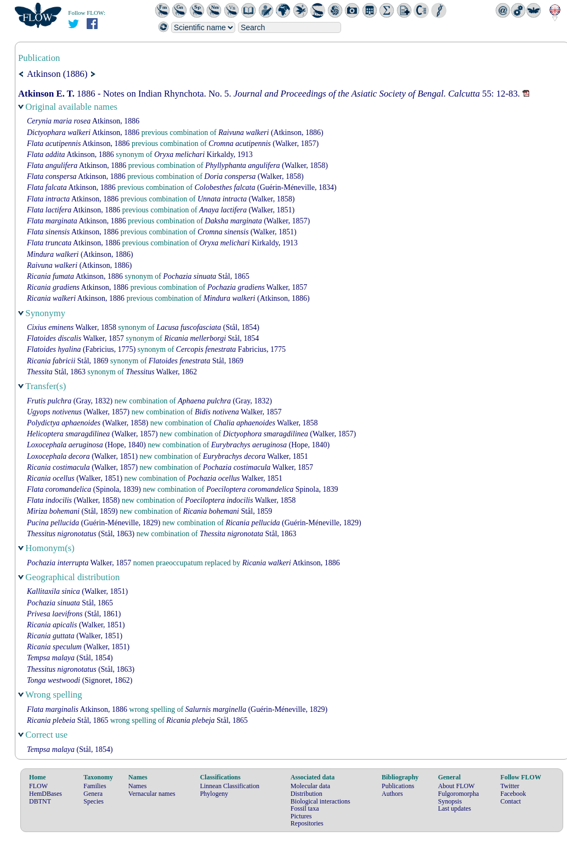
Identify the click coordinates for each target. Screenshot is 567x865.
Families (94, 786)
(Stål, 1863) (80, 534)
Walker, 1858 (71, 327)
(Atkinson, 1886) (270, 132)
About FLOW (456, 786)
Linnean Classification (229, 786)
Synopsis (450, 801)
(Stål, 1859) (72, 511)
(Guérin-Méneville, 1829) (93, 523)
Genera (93, 793)
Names (137, 786)
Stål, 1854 (211, 338)
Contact (511, 801)
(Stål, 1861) (74, 614)
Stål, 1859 (228, 511)
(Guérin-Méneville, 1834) (266, 187)
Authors (392, 793)
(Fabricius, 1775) (81, 349)
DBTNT (40, 801)
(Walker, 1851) (246, 210)
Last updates (454, 808)
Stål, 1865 (206, 276)
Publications (398, 786)
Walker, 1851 (255, 456)
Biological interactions (320, 801)
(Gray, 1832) (69, 401)
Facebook (513, 793)
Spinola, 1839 (272, 489)
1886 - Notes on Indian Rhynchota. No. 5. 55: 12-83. (270, 93)
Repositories (307, 823)
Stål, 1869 (68, 361)
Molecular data (310, 786)
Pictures (301, 816)
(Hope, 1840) (86, 445)
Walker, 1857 (257, 287)
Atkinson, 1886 (83, 121)
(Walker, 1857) (263, 143)
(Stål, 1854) (207, 327)
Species (93, 801)
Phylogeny (214, 793)
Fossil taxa (305, 808)
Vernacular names (151, 793)
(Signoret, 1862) (79, 680)
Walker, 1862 (161, 372)
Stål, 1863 (56, 372)
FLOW (38, 786)
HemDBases (45, 793)
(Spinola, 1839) (84, 489)
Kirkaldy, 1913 (203, 154)
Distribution (306, 793)
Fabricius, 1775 (231, 349)
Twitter (510, 786)
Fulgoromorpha (458, 793)
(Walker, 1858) (266, 165)
